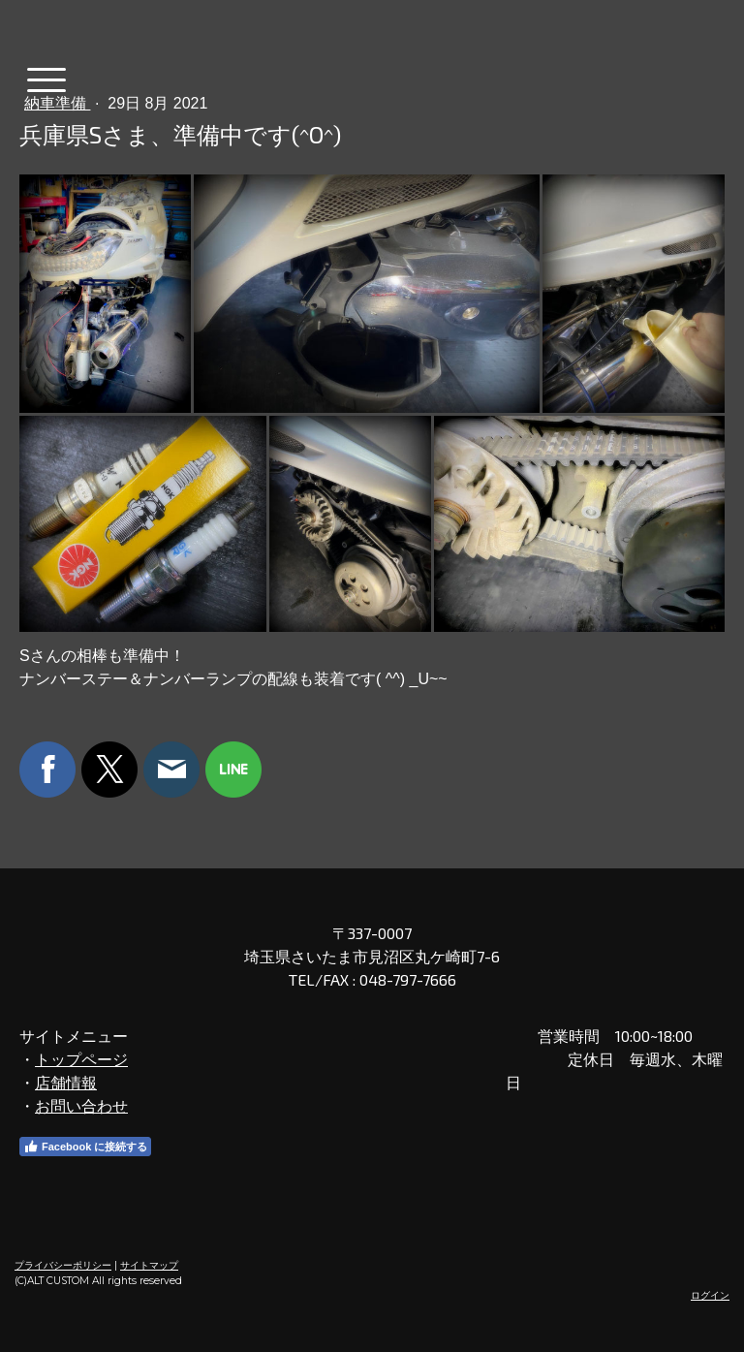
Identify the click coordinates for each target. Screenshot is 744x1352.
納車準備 (57, 103)
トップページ (81, 1059)
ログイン (710, 1295)
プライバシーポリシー (63, 1265)
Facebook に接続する (85, 1146)
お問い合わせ (81, 1105)
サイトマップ (149, 1265)
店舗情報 (66, 1082)
